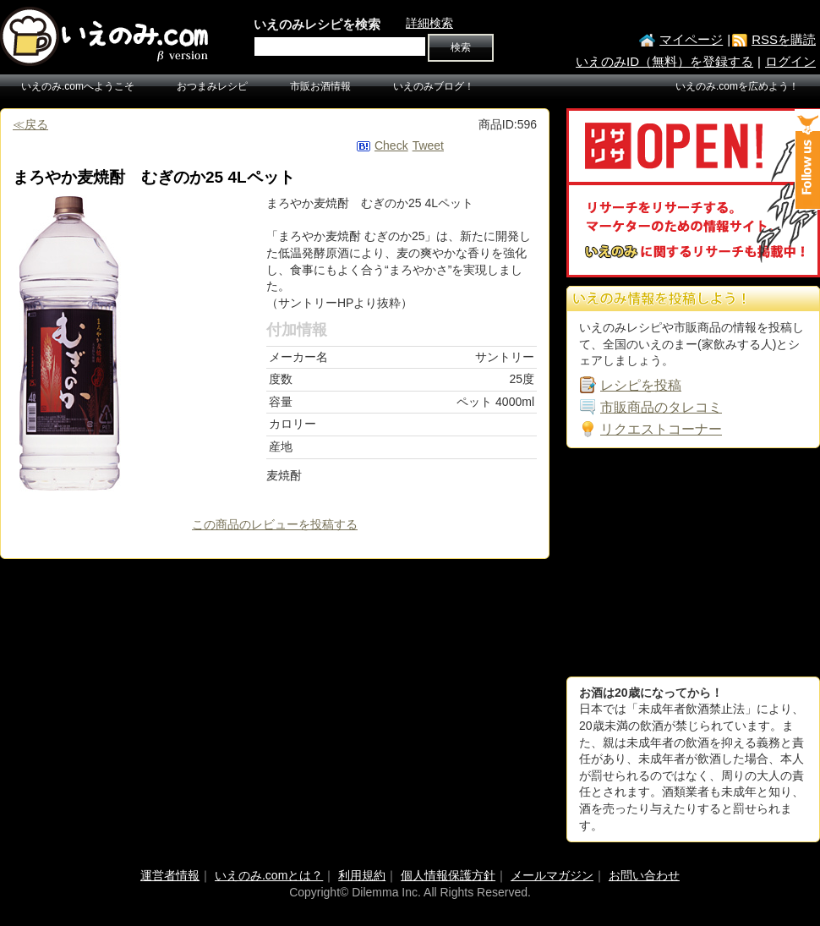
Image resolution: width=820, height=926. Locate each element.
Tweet (428, 145)
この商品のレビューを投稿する (275, 524)
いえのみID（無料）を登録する (664, 61)
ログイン (790, 61)
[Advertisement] (672, 562)
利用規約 (361, 875)
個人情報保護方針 (448, 875)
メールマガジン (552, 875)
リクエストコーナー (661, 429)
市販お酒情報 (320, 86)
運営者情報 (170, 875)
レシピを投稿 (640, 385)
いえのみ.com (105, 36)
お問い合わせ (644, 875)
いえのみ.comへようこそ (77, 86)
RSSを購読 (784, 39)
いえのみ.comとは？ (269, 875)
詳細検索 (429, 23)
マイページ (691, 39)
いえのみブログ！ (433, 86)
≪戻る (30, 124)
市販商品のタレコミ (661, 407)
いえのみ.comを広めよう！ (737, 86)
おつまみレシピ (212, 86)
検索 (461, 47)
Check (391, 145)
